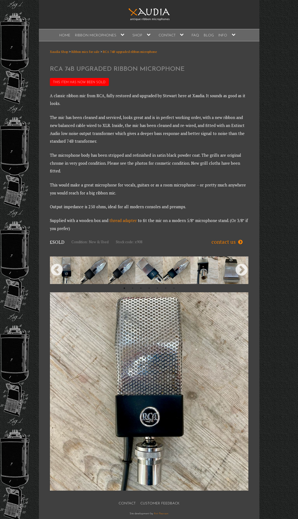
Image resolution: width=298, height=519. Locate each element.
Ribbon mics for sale (85, 52)
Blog (209, 35)
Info (222, 35)
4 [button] (149, 288)
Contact (167, 35)
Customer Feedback (159, 503)
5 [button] (157, 288)
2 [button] (132, 288)
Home (64, 35)
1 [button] (124, 288)
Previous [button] (57, 270)
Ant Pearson (161, 513)
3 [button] (141, 288)
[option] (66, 270)
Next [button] (241, 270)
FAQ (195, 35)
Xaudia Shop (59, 52)
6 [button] (165, 288)
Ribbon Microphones (95, 35)
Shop (137, 35)
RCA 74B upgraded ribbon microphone (130, 52)
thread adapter (123, 220)
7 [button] (174, 288)
